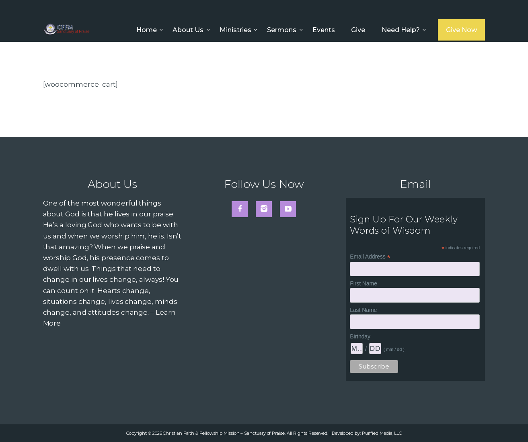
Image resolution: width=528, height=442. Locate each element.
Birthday (360, 336)
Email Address (370, 257)
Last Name (363, 310)
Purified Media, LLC (382, 433)
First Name (363, 283)
